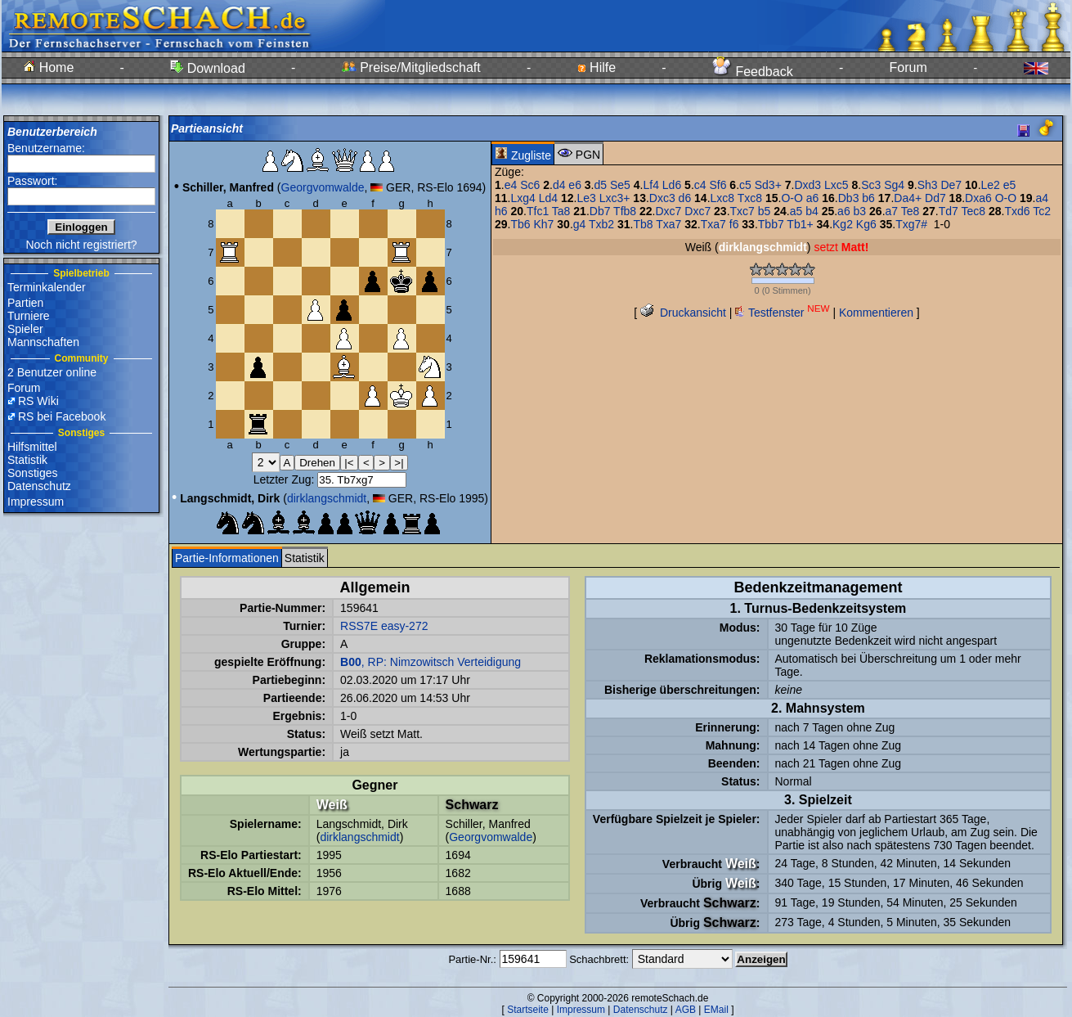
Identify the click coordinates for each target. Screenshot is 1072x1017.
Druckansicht (683, 312)
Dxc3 (662, 198)
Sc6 (530, 184)
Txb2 (601, 224)
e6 (574, 184)
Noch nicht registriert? (81, 244)
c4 (700, 184)
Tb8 (643, 224)
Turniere (28, 315)
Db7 (600, 211)
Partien (25, 302)
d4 (559, 184)
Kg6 (866, 224)
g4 (579, 224)
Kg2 (842, 224)
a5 (796, 211)
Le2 (990, 184)
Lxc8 (723, 198)
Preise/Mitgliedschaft (411, 67)
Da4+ (908, 198)
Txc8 (750, 198)
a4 (1041, 198)
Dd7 (935, 198)
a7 (892, 211)
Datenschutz (39, 486)
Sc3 (871, 184)
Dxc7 (668, 211)
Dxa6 (978, 198)
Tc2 (1042, 211)
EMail (716, 1009)
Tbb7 (771, 224)
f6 (734, 224)
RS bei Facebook (61, 416)
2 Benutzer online (51, 372)
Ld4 (548, 198)
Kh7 (544, 224)
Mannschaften (43, 342)
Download (207, 68)
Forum (908, 67)
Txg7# (911, 224)
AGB (685, 1009)
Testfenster (782, 312)
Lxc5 (836, 184)
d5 (601, 184)
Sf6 (717, 184)
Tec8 (973, 211)
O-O (791, 198)
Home (49, 67)
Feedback (752, 72)
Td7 (948, 211)
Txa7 (668, 224)
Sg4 (894, 184)
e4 (511, 184)
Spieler (25, 328)
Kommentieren (876, 312)
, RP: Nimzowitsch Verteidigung (430, 661)
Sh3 (927, 184)
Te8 (910, 211)
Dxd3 (807, 184)
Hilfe (596, 67)
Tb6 (520, 224)
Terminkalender (46, 287)
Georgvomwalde (323, 187)
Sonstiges (32, 472)
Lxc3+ (614, 198)
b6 (868, 198)
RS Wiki (38, 400)
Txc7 (742, 211)
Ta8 (561, 211)
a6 (812, 198)
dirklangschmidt (326, 498)
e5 (1009, 184)
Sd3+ (768, 184)
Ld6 (671, 184)
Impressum (35, 501)
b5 (764, 211)
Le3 (585, 198)
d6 (685, 198)
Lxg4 (522, 198)
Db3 (848, 198)
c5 (745, 184)
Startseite (528, 1009)
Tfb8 (624, 211)
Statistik (27, 459)
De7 (951, 184)
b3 (860, 211)
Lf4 (650, 184)
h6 (501, 211)
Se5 (620, 184)
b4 (812, 211)
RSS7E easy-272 (384, 625)
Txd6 (1016, 211)
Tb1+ (800, 224)
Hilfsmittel (32, 446)
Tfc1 (538, 211)
